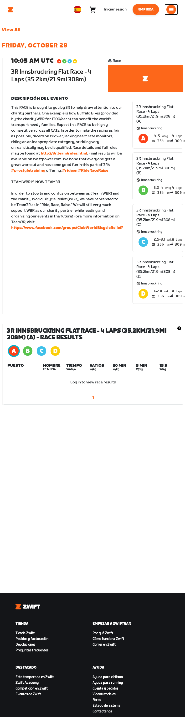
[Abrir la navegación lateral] (171, 10)
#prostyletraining (28, 170)
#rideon (69, 170)
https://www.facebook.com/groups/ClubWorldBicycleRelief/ (67, 228)
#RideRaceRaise (93, 170)
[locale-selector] (77, 9)
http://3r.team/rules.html (64, 153)
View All (11, 30)
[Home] (10, 9)
